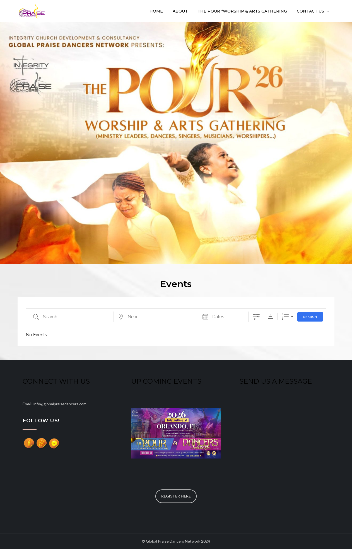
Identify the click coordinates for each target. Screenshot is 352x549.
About (180, 11)
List (285, 316)
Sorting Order (270, 316)
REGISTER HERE (176, 496)
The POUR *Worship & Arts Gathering (242, 11)
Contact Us (313, 11)
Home (156, 11)
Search (310, 317)
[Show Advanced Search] (256, 316)
